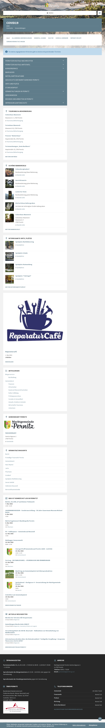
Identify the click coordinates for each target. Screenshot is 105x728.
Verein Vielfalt (9, 482)
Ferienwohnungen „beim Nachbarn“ (17, 146)
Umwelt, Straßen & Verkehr (17, 402)
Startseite (9, 28)
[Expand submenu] (63, 60)
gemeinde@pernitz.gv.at (66, 672)
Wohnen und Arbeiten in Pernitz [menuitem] (19, 99)
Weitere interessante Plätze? (15, 287)
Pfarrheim (8, 472)
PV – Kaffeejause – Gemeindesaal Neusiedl (20, 532)
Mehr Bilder (9, 362)
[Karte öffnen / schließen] (100, 13)
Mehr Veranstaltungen (13, 605)
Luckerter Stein (20, 192)
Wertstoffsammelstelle (12, 489)
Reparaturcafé (75, 38)
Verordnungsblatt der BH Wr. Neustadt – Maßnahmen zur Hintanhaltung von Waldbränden (32, 631)
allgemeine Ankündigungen (22, 38)
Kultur (50, 38)
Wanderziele (21, 175)
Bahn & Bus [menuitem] (9, 72)
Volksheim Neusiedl (11, 486)
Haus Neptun (9, 465)
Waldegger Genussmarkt (14, 540)
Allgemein (16, 619)
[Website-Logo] (52, 7)
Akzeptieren (93, 725)
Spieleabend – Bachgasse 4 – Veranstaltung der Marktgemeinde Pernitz (37, 583)
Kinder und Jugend (31, 626)
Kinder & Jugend (40, 38)
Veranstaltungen (20, 28)
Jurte (7, 468)
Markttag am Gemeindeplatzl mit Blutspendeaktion (33, 571)
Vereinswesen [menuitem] (11, 95)
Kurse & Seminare (62, 38)
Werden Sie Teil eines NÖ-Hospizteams (18, 618)
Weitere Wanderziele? (12, 229)
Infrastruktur (13, 387)
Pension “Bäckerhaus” (13, 136)
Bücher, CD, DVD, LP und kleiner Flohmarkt (20, 502)
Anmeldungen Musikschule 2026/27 (17, 624)
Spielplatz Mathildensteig (24, 242)
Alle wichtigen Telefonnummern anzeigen (68, 709)
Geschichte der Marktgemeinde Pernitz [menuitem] (22, 80)
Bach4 (7, 454)
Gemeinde (10, 441)
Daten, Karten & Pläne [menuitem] (14, 76)
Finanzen (11, 384)
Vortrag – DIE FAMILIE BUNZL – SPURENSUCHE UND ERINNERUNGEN (27, 560)
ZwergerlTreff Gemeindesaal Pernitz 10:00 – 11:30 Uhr (33, 549)
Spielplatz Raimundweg (23, 264)
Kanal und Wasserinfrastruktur (18, 390)
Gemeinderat (9, 381)
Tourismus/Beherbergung (15, 121)
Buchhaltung (12, 377)
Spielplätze (20, 245)
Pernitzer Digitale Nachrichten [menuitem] (19, 61)
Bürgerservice (9, 374)
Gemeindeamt (10, 433)
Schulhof (8, 475)
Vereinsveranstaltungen (15, 42)
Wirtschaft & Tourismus (16, 405)
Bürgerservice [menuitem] (11, 68)
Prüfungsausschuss (15, 396)
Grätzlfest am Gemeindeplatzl (16, 595)
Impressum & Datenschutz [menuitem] (16, 103)
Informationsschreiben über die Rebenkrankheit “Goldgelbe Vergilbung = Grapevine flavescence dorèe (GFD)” (35, 640)
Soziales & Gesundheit (16, 399)
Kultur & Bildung (14, 393)
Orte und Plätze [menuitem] (12, 84)
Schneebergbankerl (22, 169)
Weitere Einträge (11, 156)
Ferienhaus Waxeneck (12, 125)
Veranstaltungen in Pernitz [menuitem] (17, 91)
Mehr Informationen (79, 725)
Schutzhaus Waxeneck (13, 115)
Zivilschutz (12, 408)
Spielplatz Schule (21, 253)
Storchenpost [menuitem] (11, 88)
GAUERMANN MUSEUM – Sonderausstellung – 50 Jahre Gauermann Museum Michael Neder (33, 511)
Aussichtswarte (20, 180)
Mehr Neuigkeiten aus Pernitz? (15, 647)
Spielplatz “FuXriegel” (23, 276)
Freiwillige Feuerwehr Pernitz (14, 458)
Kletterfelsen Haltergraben (25, 203)
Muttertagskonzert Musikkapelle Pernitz (19, 521)
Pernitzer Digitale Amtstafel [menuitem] (17, 65)
